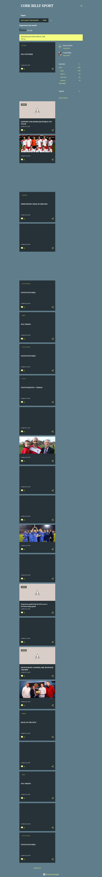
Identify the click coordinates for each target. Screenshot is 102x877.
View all (23, 39)
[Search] (81, 6)
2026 (60, 67)
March (62, 74)
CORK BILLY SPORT (37, 6)
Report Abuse (63, 98)
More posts (37, 868)
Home (44, 20)
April (62, 71)
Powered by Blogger (51, 874)
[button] (53, 69)
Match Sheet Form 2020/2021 (30, 20)
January (62, 80)
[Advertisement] (36, 87)
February (63, 77)
